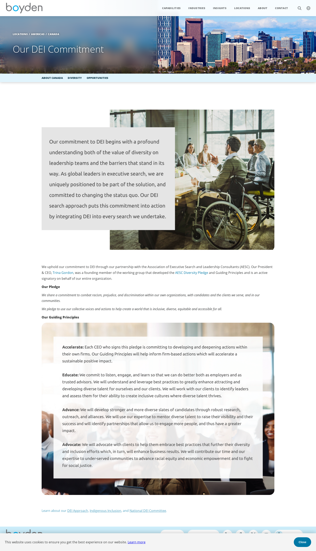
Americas (37, 34)
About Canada (52, 78)
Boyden (24, 8)
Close (302, 542)
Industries (196, 8)
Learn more (136, 542)
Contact (281, 8)
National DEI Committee (148, 510)
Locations (242, 8)
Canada (53, 34)
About (262, 8)
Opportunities (97, 78)
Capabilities (171, 8)
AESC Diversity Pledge (191, 272)
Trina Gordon (63, 272)
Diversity (75, 78)
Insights (219, 8)
